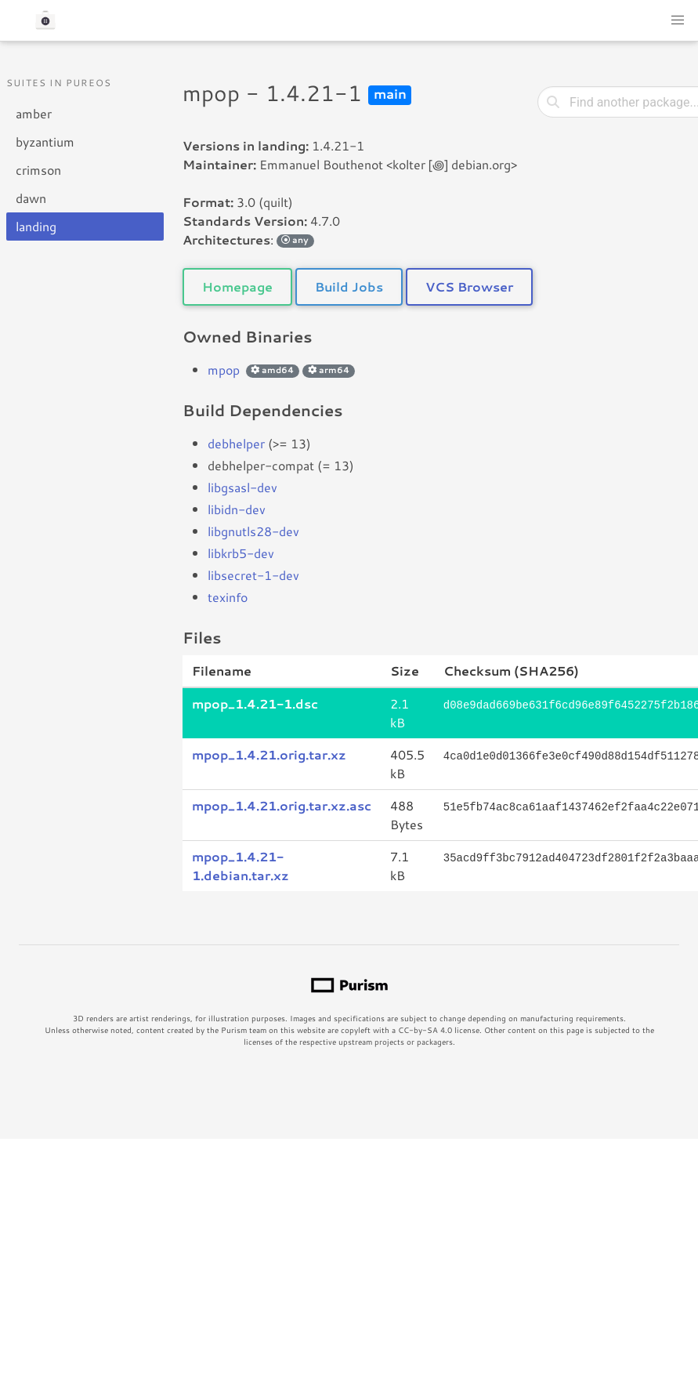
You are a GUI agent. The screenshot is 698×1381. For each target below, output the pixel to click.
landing (36, 226)
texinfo (228, 597)
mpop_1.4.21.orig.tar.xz (269, 754)
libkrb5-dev (241, 553)
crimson (38, 170)
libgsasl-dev (242, 487)
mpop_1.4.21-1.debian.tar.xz (240, 865)
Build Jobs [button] (349, 286)
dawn (31, 198)
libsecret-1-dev (253, 575)
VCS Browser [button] (469, 286)
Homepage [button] (237, 286)
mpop (224, 370)
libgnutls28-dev (253, 531)
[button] (677, 20)
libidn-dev (237, 509)
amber (34, 113)
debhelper (236, 443)
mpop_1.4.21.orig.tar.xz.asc (281, 805)
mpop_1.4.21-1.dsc (255, 703)
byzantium (45, 141)
